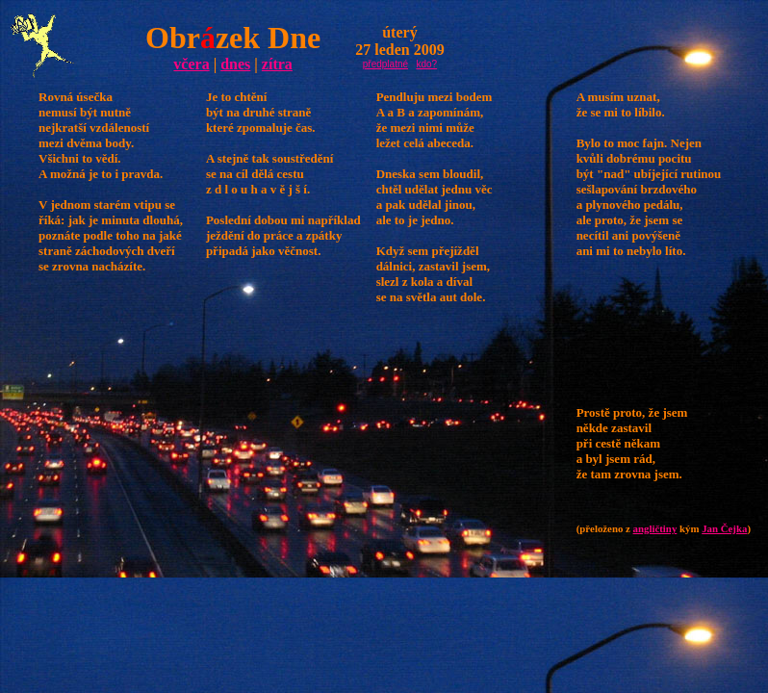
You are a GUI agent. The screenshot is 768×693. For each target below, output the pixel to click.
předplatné (385, 64)
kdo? (426, 64)
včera (191, 64)
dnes (235, 64)
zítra (277, 64)
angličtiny (655, 528)
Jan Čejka (724, 528)
